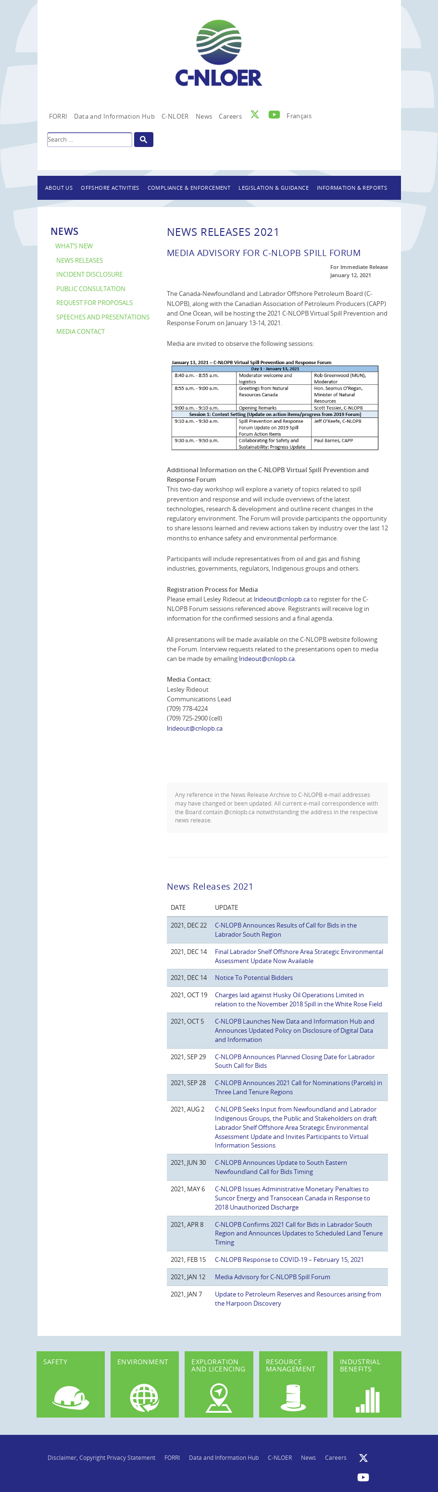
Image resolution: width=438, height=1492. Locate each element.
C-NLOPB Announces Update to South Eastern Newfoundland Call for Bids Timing (281, 1167)
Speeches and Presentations (103, 317)
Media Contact (80, 332)
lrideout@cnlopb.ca (282, 599)
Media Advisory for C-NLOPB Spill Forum (272, 1276)
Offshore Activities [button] (110, 187)
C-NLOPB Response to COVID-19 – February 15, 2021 (289, 1259)
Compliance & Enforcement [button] (189, 187)
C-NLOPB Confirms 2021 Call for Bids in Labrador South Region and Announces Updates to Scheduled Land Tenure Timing (299, 1233)
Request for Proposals (94, 303)
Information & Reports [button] (352, 187)
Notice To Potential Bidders (254, 977)
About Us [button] (59, 187)
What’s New (74, 246)
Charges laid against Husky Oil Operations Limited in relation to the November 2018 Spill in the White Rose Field (298, 999)
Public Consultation (90, 289)
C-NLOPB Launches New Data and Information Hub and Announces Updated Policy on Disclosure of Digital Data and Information (295, 1030)
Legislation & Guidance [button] (273, 187)
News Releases (79, 261)
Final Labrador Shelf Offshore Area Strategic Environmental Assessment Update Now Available (299, 956)
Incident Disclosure (89, 274)
